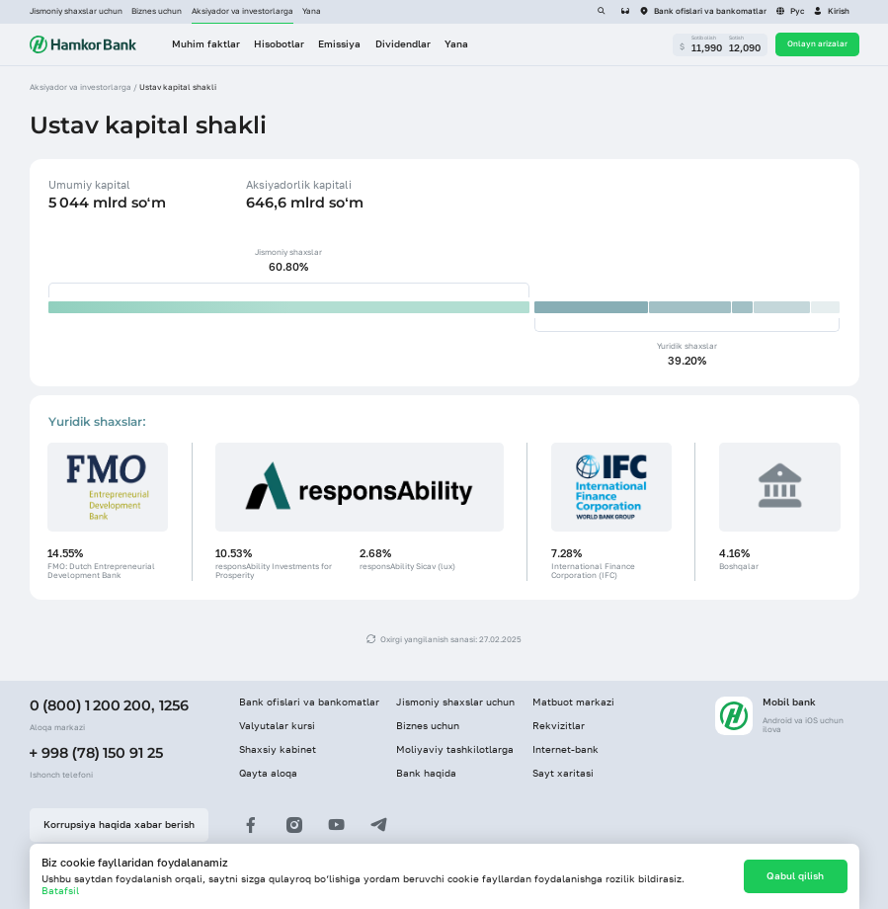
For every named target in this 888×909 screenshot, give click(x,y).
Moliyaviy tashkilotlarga (455, 749)
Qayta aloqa (268, 773)
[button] (831, 12)
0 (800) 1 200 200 (90, 705)
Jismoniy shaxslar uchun (76, 11)
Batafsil (60, 890)
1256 (174, 705)
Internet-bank (565, 749)
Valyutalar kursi (277, 725)
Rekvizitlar (558, 725)
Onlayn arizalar (817, 43)
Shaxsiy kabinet (277, 749)
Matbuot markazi (573, 702)
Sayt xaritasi (563, 773)
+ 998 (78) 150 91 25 (97, 753)
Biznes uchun (156, 11)
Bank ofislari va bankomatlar (309, 702)
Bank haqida (426, 773)
